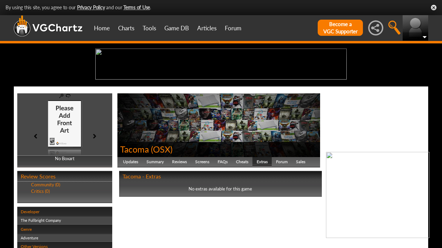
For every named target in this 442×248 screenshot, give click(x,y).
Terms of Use (136, 7)
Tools (149, 28)
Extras (262, 215)
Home (102, 28)
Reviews (179, 215)
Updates (130, 215)
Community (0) (45, 238)
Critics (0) (40, 244)
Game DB (176, 28)
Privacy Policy (91, 7)
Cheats (242, 215)
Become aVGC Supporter (340, 27)
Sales (300, 215)
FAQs (223, 215)
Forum (233, 28)
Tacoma (134, 202)
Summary (155, 215)
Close (433, 7)
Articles (207, 28)
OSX (161, 202)
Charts (126, 28)
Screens (202, 215)
